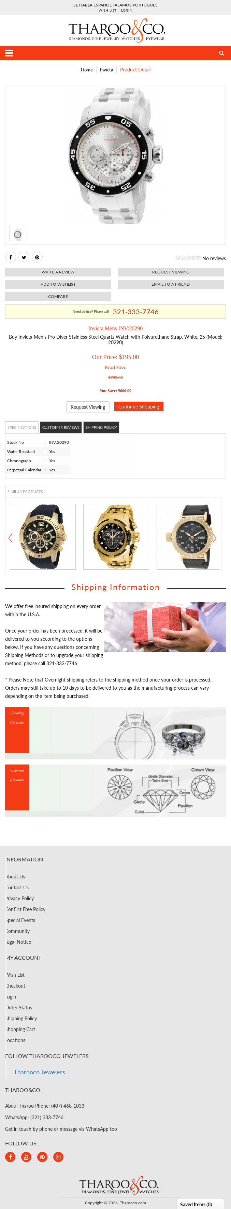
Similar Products (25, 491)
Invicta (106, 69)
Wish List (108, 10)
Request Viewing (88, 407)
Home (87, 69)
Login (127, 10)
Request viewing (170, 271)
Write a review (58, 271)
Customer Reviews (61, 427)
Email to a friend (170, 284)
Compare (58, 296)
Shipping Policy (101, 427)
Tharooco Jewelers (39, 1072)
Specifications (22, 427)
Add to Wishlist (58, 284)
